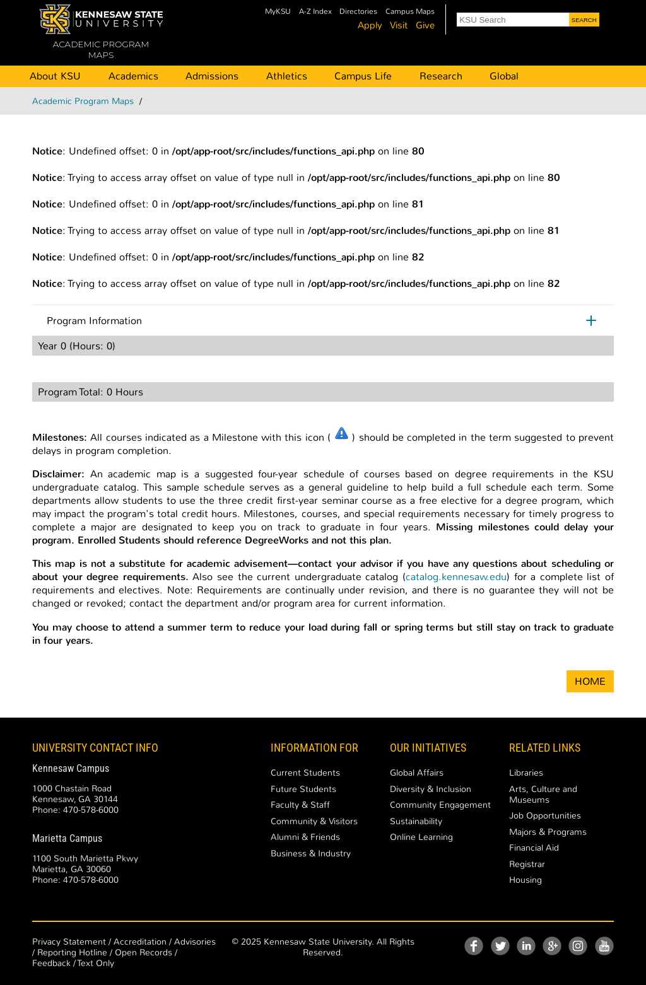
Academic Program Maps (83, 101)
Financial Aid (534, 847)
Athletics (286, 76)
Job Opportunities (545, 815)
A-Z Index (315, 11)
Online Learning (421, 837)
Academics (133, 76)
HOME (590, 681)
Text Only (96, 963)
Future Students (303, 789)
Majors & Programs (548, 832)
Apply (370, 25)
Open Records (143, 952)
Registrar (527, 864)
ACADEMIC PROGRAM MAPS (101, 50)
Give (425, 25)
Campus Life (363, 76)
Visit (399, 25)
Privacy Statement (69, 941)
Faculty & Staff (300, 805)
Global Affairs (416, 772)
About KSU (55, 76)
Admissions (211, 76)
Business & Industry (311, 853)
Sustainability (416, 821)
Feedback (51, 963)
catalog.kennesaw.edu (456, 576)
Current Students (305, 772)
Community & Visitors (314, 821)
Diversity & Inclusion (430, 789)
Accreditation (140, 941)
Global (504, 76)
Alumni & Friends (305, 837)
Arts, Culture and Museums (543, 794)
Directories (358, 11)
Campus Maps (410, 11)
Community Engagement (440, 805)
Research (441, 76)
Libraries (526, 772)
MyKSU (278, 11)
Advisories (195, 941)
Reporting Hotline (72, 952)
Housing (525, 880)
